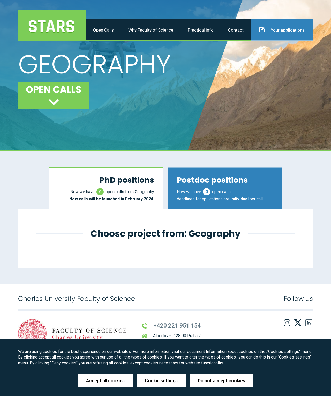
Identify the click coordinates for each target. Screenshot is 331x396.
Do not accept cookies (221, 380)
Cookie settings (161, 380)
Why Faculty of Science (150, 30)
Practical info (201, 30)
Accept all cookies (105, 380)
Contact (236, 30)
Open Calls (103, 30)
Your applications (282, 29)
